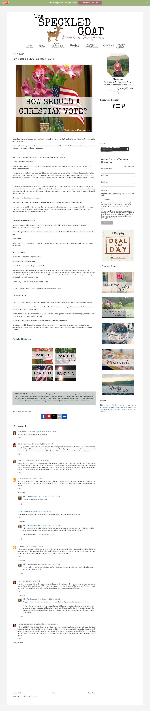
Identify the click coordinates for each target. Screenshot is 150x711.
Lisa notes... (22, 460)
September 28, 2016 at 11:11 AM (38, 460)
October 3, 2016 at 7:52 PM (31, 581)
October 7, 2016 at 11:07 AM (51, 564)
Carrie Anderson (24, 511)
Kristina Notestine (24, 444)
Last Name (104, 182)
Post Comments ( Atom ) (30, 696)
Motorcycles (108, 411)
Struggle (103, 407)
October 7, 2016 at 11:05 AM (51, 496)
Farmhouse (123, 407)
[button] (75, 3)
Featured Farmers (114, 409)
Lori (19, 581)
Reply (19, 437)
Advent (130, 407)
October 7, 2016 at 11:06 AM (51, 525)
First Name (104, 175)
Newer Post (17, 693)
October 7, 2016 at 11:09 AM (51, 599)
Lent (134, 407)
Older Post (91, 693)
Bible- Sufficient (23, 411)
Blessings (105, 405)
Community (104, 409)
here (114, 218)
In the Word (130, 405)
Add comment (18, 643)
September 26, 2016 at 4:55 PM (46, 432)
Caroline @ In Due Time (26, 432)
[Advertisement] (116, 125)
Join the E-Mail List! (90, 3)
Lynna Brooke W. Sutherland (28, 624)
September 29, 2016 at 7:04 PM (32, 478)
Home (54, 693)
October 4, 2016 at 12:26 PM (48, 624)
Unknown (21, 546)
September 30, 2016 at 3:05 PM (40, 511)
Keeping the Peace (112, 407)
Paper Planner (127, 409)
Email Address (106, 169)
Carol (20, 478)
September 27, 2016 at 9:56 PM (42, 444)
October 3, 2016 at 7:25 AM (34, 546)
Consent (104, 190)
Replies (22, 493)
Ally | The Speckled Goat (32, 496)
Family (121, 405)
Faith (30, 411)
